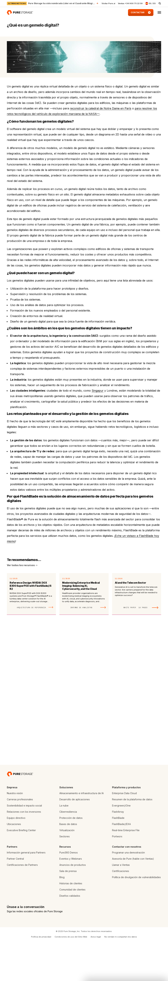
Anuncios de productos (72, 904)
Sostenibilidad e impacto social (24, 845)
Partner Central (15, 898)
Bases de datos (68, 863)
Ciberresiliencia (68, 851)
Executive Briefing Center (21, 870)
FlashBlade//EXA (121, 863)
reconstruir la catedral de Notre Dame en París (100, 108)
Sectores (64, 876)
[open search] (159, 3)
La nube (63, 845)
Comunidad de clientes (72, 929)
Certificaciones (120, 910)
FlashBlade (118, 857)
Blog (62, 917)
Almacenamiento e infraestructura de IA (81, 833)
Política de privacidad (41, 976)
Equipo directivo (16, 857)
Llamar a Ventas (121, 904)
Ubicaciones (14, 863)
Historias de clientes (70, 923)
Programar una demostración (128, 892)
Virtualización (66, 870)
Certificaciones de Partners (22, 904)
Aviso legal (96, 976)
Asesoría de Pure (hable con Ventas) (133, 898)
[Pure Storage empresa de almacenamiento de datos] (20, 813)
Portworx (117, 876)
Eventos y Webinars (70, 898)
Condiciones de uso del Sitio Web (71, 976)
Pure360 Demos (68, 892)
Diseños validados (69, 935)
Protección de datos (71, 857)
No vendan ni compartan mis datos (120, 976)
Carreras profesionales (20, 839)
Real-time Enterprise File (126, 870)
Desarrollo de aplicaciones (74, 839)
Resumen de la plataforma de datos (132, 839)
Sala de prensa (68, 910)
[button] (159, 12)
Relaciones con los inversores (24, 851)
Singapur (97, 390)
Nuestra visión (15, 833)
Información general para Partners (26, 892)
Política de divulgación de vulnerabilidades (136, 917)
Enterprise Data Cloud (124, 833)
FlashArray (118, 851)
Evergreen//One (121, 845)
